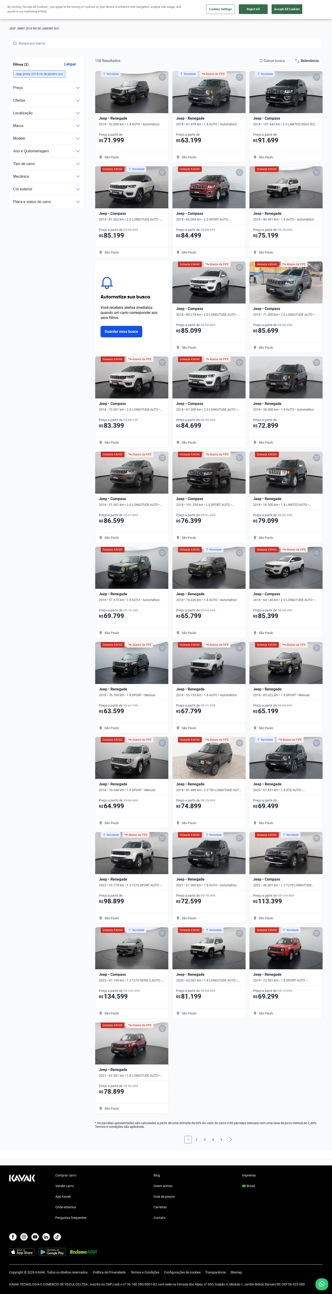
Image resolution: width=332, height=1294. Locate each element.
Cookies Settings (220, 9)
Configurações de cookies (182, 1272)
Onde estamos (65, 1207)
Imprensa (249, 1175)
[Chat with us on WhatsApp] (322, 1284)
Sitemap (236, 1272)
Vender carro (64, 1186)
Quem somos (163, 1186)
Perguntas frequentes (70, 1218)
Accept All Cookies (287, 9)
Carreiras (160, 1207)
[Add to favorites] (162, 77)
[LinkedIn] (46, 1237)
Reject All (253, 9)
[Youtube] (35, 1237)
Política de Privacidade (109, 1272)
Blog (157, 1175)
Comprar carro (65, 1175)
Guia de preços (164, 1196)
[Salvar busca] (272, 60)
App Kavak (63, 1196)
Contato (159, 1218)
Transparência (215, 1272)
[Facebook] (13, 1237)
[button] (39, 74)
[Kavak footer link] (22, 1197)
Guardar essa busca (121, 331)
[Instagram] (24, 1237)
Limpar (70, 64)
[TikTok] (57, 1237)
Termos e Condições (145, 1272)
